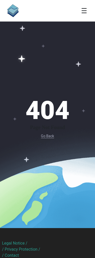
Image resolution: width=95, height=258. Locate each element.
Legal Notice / (14, 243)
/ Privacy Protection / (21, 249)
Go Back (47, 136)
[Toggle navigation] (84, 10)
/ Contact (10, 255)
